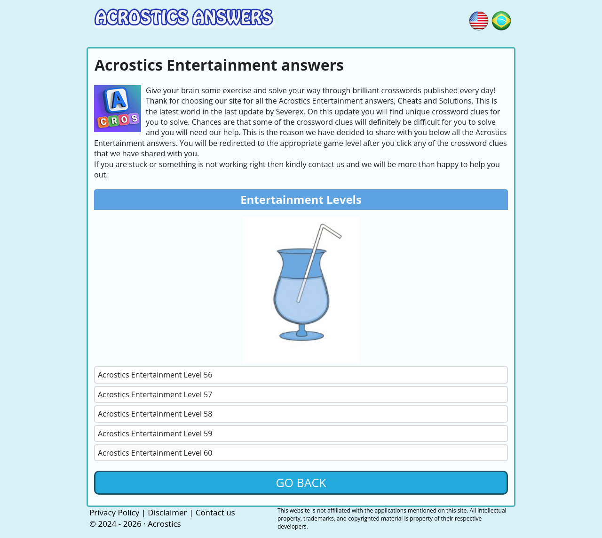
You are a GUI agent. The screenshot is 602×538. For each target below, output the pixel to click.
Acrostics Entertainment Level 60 (155, 453)
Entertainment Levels (301, 199)
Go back (301, 482)
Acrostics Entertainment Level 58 (155, 414)
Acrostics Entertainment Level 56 (155, 374)
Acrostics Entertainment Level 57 (155, 394)
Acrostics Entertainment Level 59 (155, 433)
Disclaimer (167, 512)
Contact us (215, 512)
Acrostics (164, 523)
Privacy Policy (114, 512)
